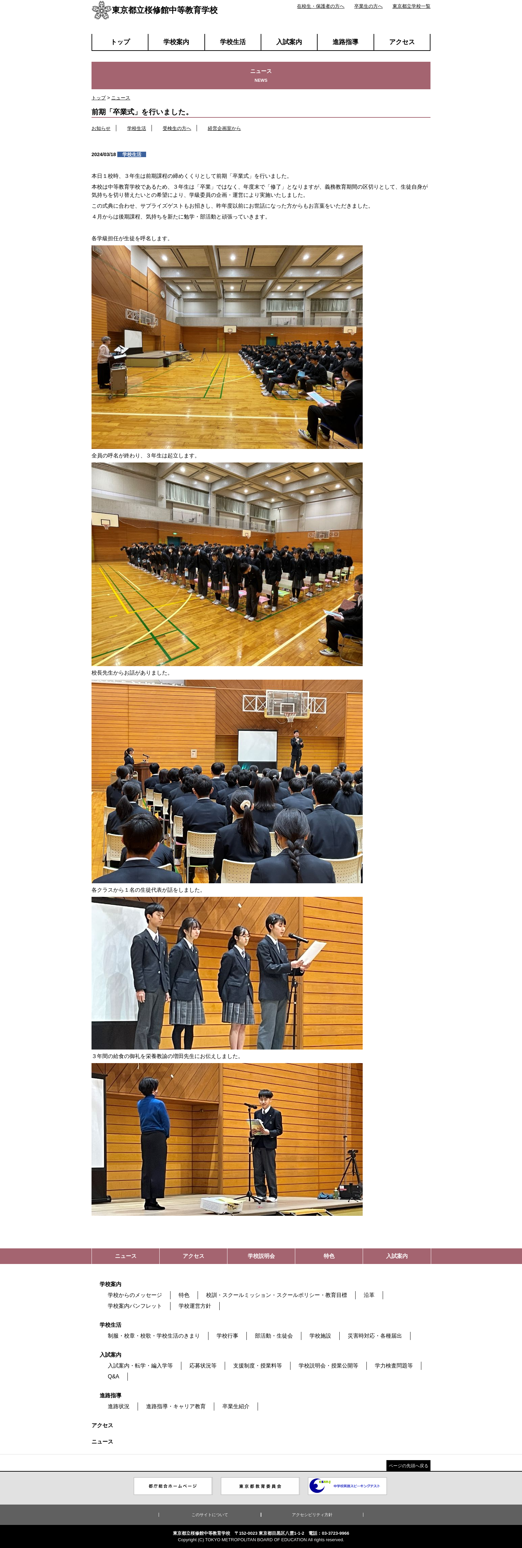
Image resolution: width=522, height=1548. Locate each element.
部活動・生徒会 (274, 1336)
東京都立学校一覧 (411, 6)
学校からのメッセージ (135, 1295)
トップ (120, 41)
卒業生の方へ (368, 6)
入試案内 (289, 41)
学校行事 (227, 1336)
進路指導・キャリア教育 (176, 1406)
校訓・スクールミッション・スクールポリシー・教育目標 (276, 1295)
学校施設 (320, 1336)
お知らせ (101, 128)
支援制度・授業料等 (257, 1365)
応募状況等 (203, 1365)
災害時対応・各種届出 (375, 1336)
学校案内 (176, 41)
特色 (184, 1295)
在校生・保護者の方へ (320, 6)
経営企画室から (224, 128)
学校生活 (233, 41)
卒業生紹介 (235, 1406)
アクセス (402, 41)
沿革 (369, 1295)
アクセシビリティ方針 (312, 1514)
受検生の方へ (177, 128)
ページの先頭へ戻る (408, 1465)
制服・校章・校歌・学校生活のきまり (154, 1336)
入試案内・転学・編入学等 (140, 1365)
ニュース (120, 97)
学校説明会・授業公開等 (328, 1365)
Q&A (113, 1376)
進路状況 (118, 1406)
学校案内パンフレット (135, 1306)
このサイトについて (210, 1514)
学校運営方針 (195, 1306)
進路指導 (345, 41)
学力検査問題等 (394, 1365)
